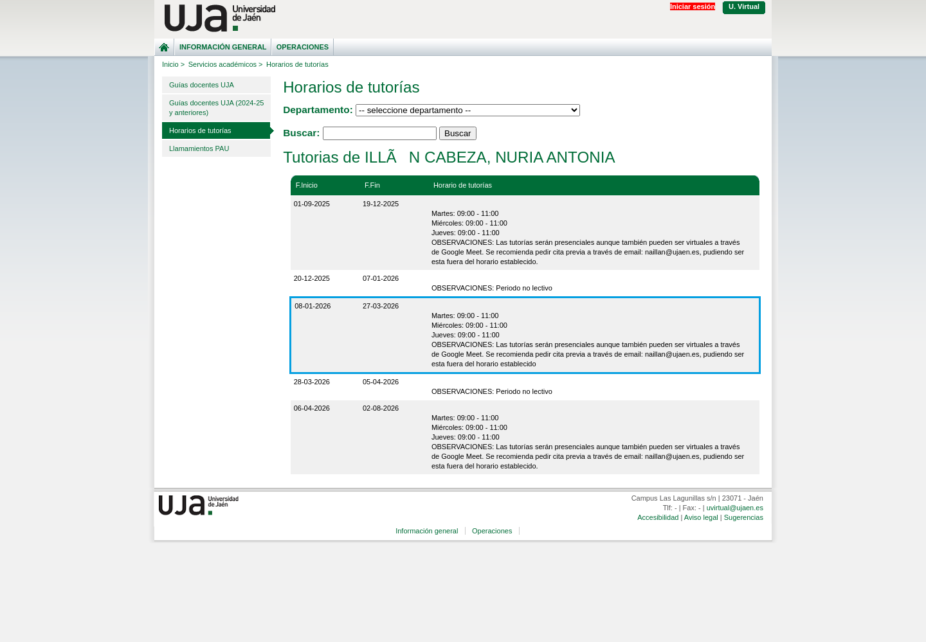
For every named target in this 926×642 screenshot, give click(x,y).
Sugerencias (743, 517)
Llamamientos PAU (199, 148)
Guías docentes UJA (201, 85)
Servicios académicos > (225, 64)
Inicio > (173, 64)
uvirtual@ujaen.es (735, 508)
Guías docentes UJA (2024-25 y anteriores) (216, 107)
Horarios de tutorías (200, 130)
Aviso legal (701, 517)
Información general (223, 47)
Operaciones (303, 47)
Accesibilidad (657, 517)
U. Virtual (744, 6)
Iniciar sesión (692, 6)
